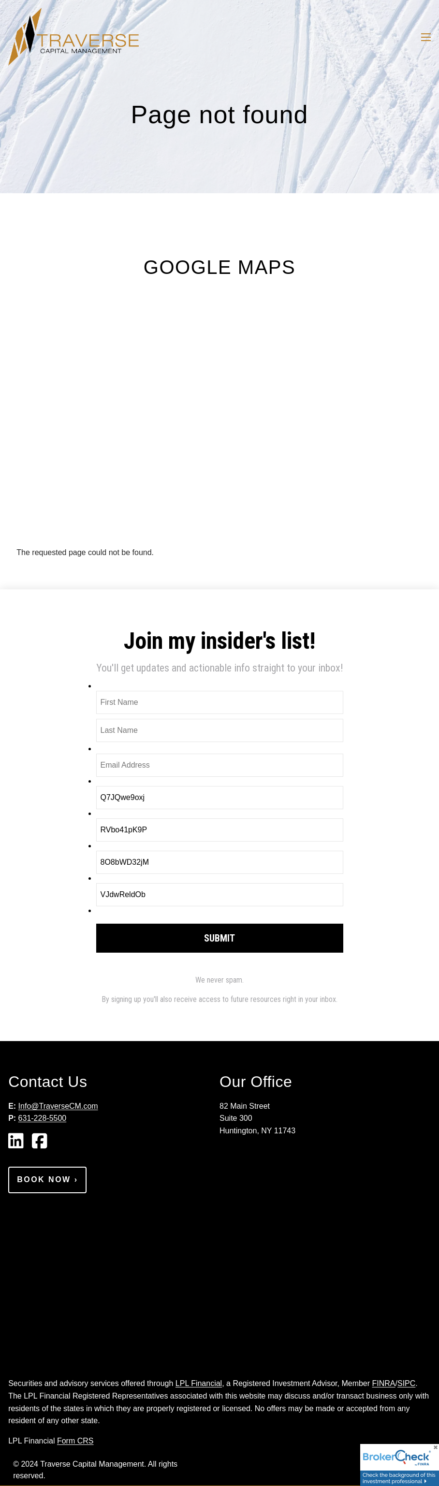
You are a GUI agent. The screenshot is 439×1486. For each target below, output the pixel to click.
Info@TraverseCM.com (58, 1106)
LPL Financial (199, 1383)
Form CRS (75, 1441)
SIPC (406, 1383)
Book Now (47, 1179)
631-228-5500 (42, 1118)
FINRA (383, 1383)
